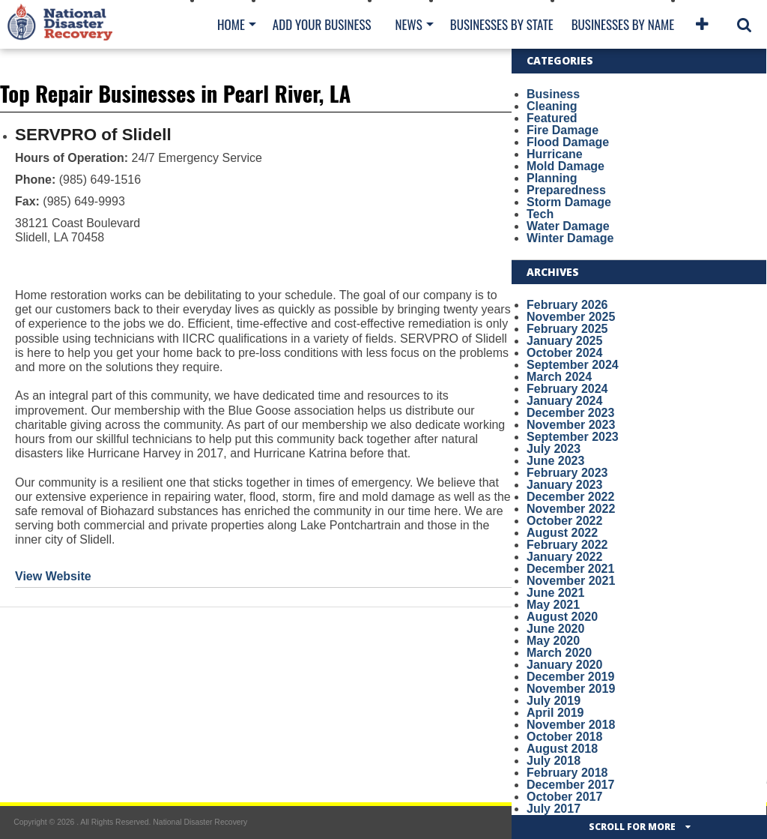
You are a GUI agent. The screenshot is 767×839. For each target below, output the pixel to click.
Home (231, 24)
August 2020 (562, 616)
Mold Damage (565, 166)
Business (553, 94)
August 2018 (562, 748)
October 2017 (564, 796)
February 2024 (567, 388)
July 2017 (553, 808)
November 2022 (571, 508)
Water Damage (568, 226)
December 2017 (570, 784)
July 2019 (553, 700)
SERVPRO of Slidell (93, 134)
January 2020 (564, 664)
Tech (540, 214)
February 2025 (567, 328)
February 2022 (567, 544)
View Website (53, 576)
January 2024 (564, 400)
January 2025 (564, 340)
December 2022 (570, 496)
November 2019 (571, 688)
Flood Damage (568, 142)
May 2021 (553, 604)
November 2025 (571, 316)
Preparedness (566, 190)
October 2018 (564, 736)
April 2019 (555, 712)
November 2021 (571, 580)
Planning (552, 178)
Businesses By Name (623, 24)
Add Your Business (322, 24)
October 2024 (564, 352)
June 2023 (555, 460)
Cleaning (552, 106)
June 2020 (555, 628)
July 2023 (553, 448)
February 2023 (567, 472)
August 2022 (562, 532)
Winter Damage (570, 238)
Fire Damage (562, 130)
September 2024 (573, 364)
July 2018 (553, 760)
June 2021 (555, 592)
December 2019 (570, 676)
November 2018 (571, 724)
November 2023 (571, 424)
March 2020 (559, 652)
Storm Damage (569, 202)
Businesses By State (502, 24)
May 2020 (553, 640)
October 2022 (564, 520)
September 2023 (573, 436)
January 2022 (564, 556)
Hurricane (555, 154)
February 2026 (567, 304)
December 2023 (570, 412)
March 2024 (559, 376)
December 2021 (570, 568)
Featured (552, 118)
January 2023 (564, 484)
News (408, 24)
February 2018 (567, 772)
